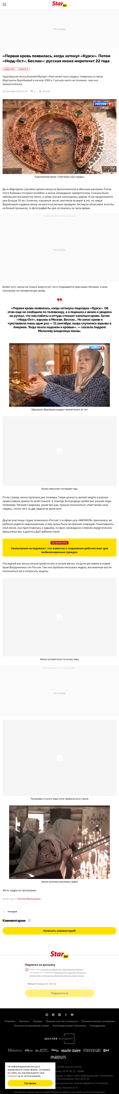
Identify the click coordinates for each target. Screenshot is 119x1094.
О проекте (10, 1021)
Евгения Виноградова (29, 899)
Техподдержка (97, 1025)
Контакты (24, 1021)
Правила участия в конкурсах (62, 1021)
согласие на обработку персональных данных (61, 969)
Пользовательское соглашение (98, 1021)
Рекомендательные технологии (69, 1025)
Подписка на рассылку (40, 964)
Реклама (37, 1021)
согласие (12, 1076)
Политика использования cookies (31, 1025)
